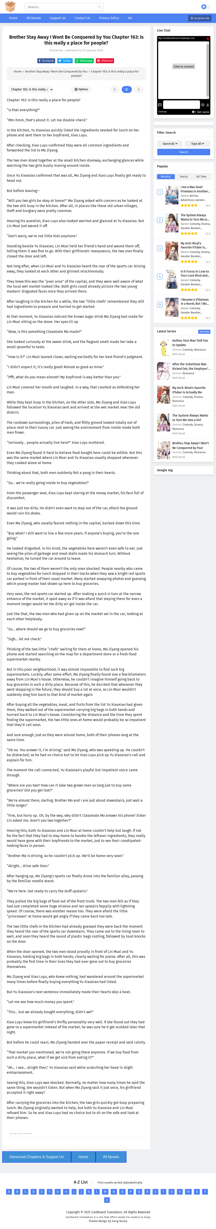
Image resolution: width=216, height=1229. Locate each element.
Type (197, 143)
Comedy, (195, 224)
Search (183, 152)
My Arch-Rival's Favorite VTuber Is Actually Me (193, 248)
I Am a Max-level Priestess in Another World (194, 191)
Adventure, (188, 200)
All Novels (111, 1157)
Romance (200, 349)
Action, (194, 195)
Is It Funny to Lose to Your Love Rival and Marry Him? (195, 276)
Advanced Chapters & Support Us (37, 1157)
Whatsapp (83, 60)
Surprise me (199, 18)
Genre (170, 143)
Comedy (188, 349)
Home (83, 1157)
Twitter (64, 60)
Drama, (205, 224)
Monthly (166, 176)
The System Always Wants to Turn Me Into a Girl (195, 220)
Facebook (45, 60)
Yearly (184, 176)
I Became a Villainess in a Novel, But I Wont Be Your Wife (195, 304)
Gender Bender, (191, 228)
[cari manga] (99, 7)
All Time (201, 176)
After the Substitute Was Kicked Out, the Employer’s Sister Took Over (191, 368)
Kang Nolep (119, 1221)
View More (204, 332)
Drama (198, 397)
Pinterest (104, 60)
